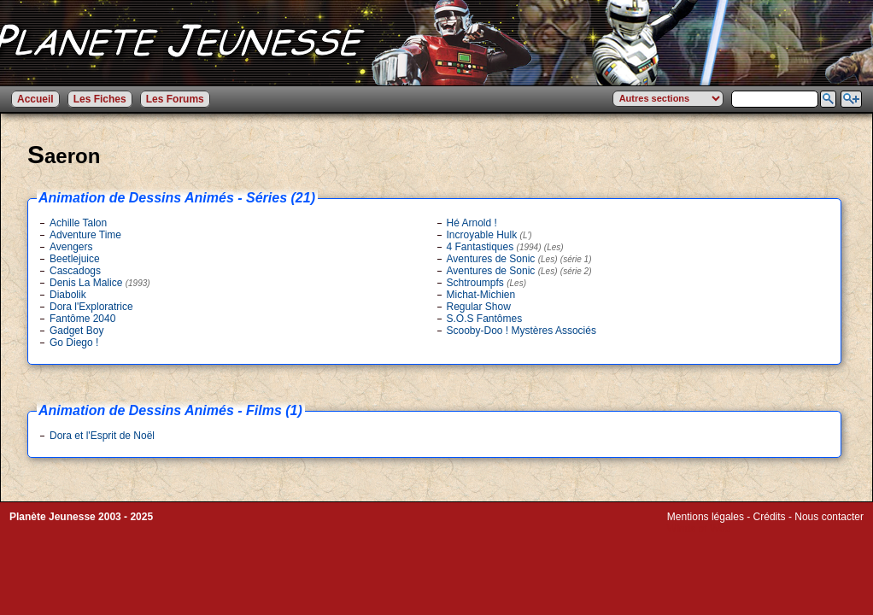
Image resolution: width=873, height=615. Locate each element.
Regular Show (479, 307)
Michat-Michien (481, 295)
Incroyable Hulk (489, 235)
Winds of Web (698, 529)
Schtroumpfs (487, 283)
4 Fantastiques (505, 247)
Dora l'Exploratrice (91, 307)
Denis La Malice (100, 283)
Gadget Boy (76, 331)
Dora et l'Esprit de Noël (102, 436)
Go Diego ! (74, 342)
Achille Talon (78, 223)
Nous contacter (829, 517)
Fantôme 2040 (82, 319)
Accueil (35, 99)
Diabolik (68, 295)
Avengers (71, 247)
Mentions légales (705, 517)
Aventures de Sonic (519, 259)
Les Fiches (99, 99)
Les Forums (175, 99)
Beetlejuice (75, 259)
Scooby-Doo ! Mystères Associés (521, 331)
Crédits (769, 517)
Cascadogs (75, 271)
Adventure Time (85, 235)
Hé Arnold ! (472, 223)
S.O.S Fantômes (485, 319)
